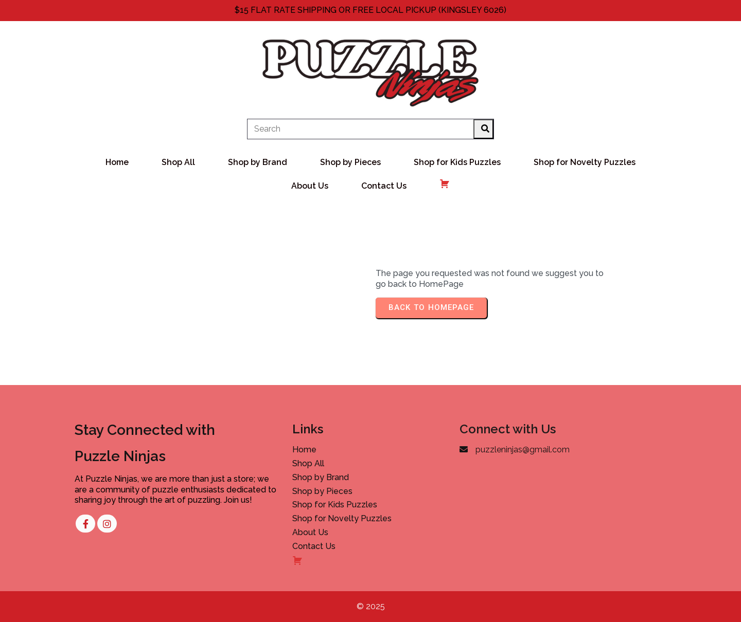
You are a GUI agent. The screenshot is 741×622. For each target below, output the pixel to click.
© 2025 (371, 606)
